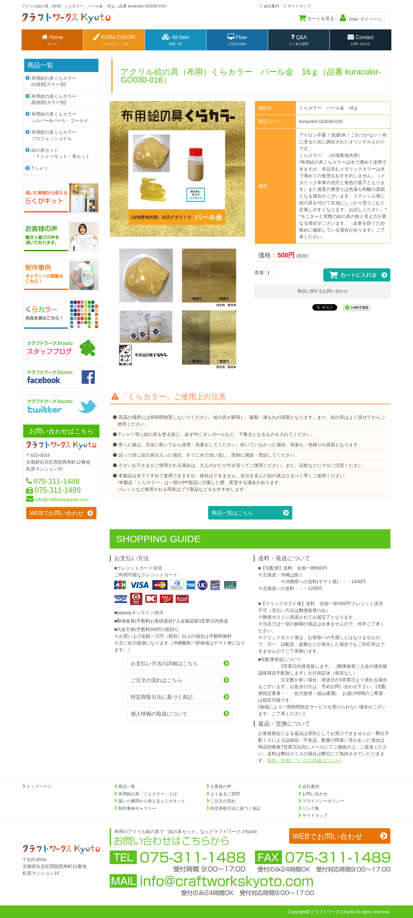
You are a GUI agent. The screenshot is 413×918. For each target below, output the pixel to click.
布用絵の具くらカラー (61, 80)
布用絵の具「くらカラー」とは (147, 793)
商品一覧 (40, 65)
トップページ (39, 786)
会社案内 (268, 6)
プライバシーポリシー (323, 801)
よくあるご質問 (225, 793)
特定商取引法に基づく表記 (235, 808)
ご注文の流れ (223, 801)
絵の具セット (61, 150)
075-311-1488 (53, 477)
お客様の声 (220, 786)
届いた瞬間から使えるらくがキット (152, 801)
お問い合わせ (314, 793)
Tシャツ (36, 164)
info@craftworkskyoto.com (57, 496)
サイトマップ (296, 6)
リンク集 (310, 808)
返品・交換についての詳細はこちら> (304, 760)
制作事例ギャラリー (137, 808)
